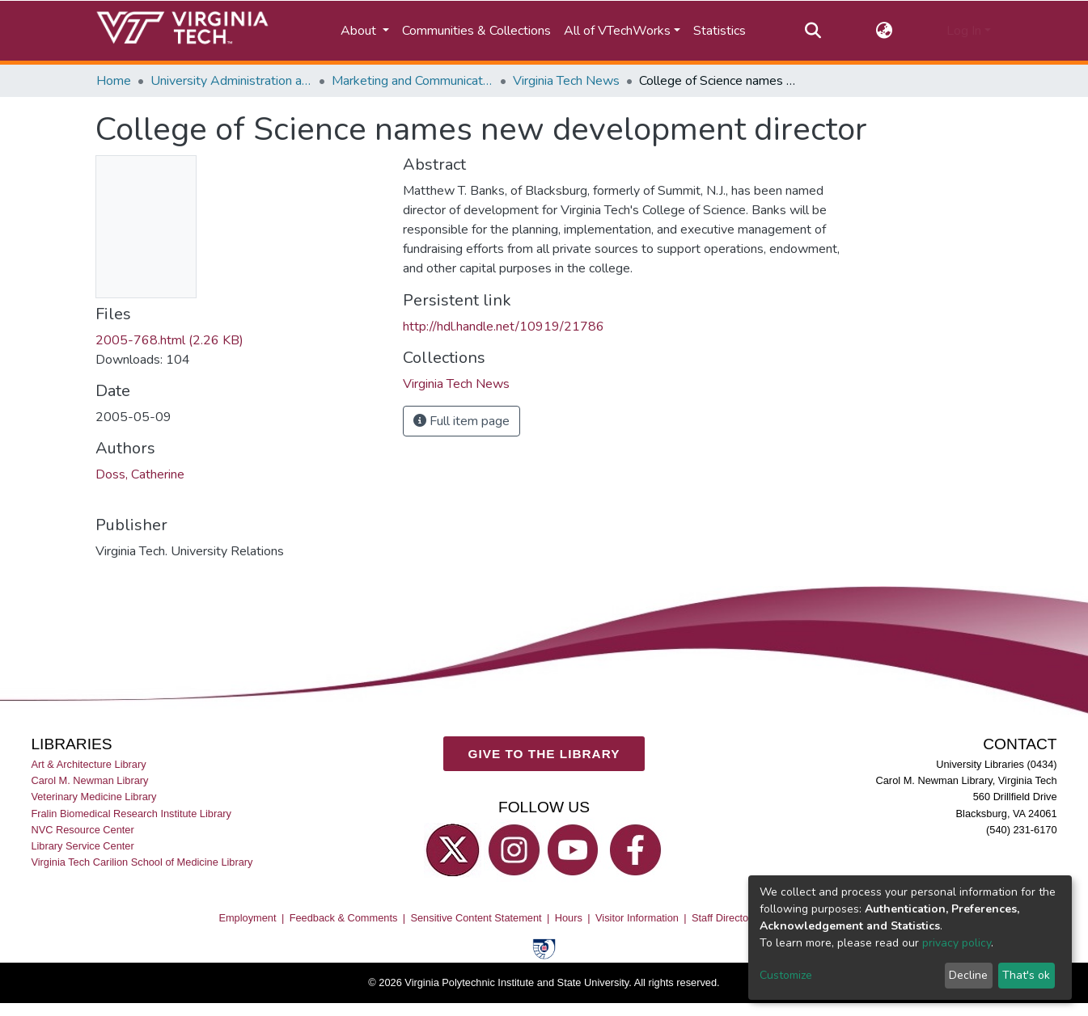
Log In (963, 31)
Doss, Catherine (139, 474)
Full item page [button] (461, 421)
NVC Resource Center (82, 829)
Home (113, 81)
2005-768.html (169, 340)
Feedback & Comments (344, 918)
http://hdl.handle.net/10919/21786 (503, 326)
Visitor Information (637, 918)
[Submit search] (813, 30)
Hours (568, 918)
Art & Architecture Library (88, 764)
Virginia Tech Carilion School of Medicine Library (141, 862)
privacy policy (956, 943)
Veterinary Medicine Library (93, 796)
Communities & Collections (476, 31)
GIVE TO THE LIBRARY (544, 753)
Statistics (719, 31)
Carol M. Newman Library (89, 780)
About (360, 31)
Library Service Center (82, 845)
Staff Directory (724, 918)
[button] (884, 30)
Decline (968, 975)
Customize (786, 975)
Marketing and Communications (412, 81)
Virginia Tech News (566, 81)
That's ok (1026, 975)
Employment (247, 918)
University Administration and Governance (231, 81)
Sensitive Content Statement (475, 918)
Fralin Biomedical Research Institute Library (131, 813)
